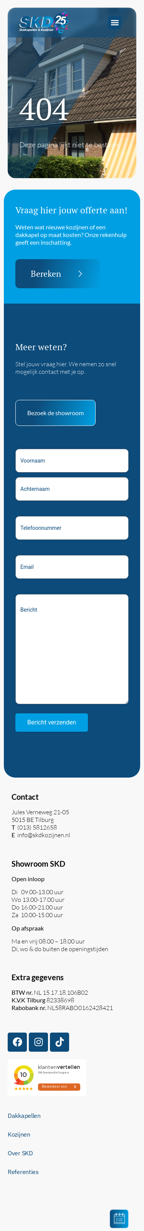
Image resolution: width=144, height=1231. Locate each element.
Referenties (23, 1172)
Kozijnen (19, 1134)
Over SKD (20, 1153)
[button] (114, 22)
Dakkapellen (24, 1115)
